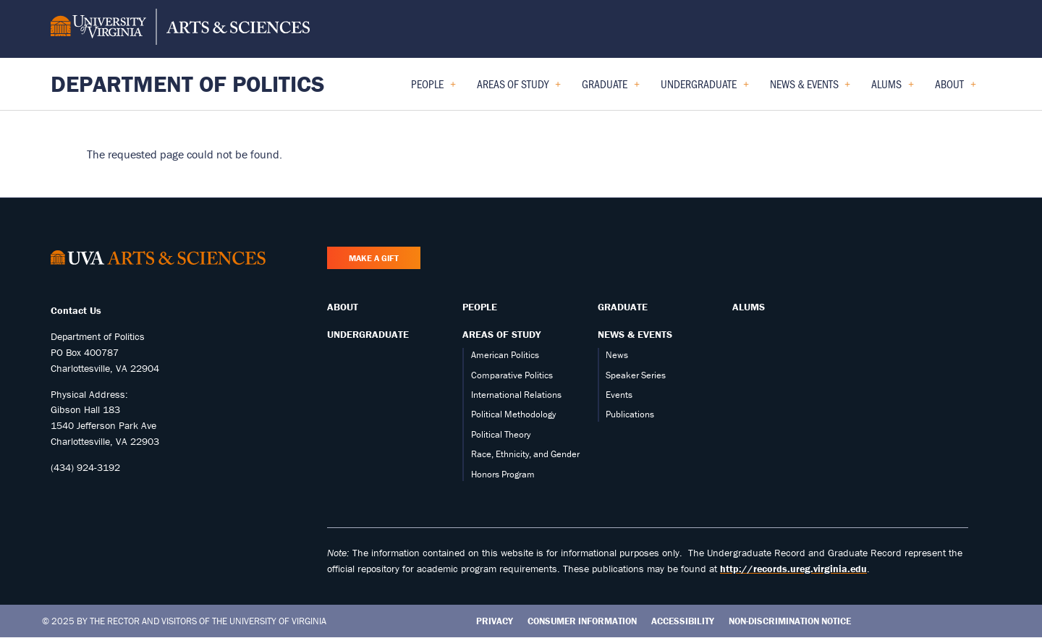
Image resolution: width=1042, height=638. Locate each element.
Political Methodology (513, 414)
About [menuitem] (955, 88)
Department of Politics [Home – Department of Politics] (188, 83)
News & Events (635, 334)
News (617, 355)
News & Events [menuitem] (810, 88)
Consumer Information (582, 621)
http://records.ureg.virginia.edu (793, 568)
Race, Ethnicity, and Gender (525, 454)
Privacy (494, 621)
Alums (748, 306)
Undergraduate (368, 334)
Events (619, 394)
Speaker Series (636, 375)
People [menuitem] (433, 88)
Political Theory (500, 434)
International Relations (516, 394)
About (342, 306)
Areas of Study (501, 334)
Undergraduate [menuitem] (705, 88)
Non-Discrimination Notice (790, 621)
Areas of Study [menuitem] (519, 88)
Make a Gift (374, 257)
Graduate (623, 306)
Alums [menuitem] (892, 88)
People (479, 306)
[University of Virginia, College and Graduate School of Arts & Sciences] (180, 29)
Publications (630, 414)
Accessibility (682, 621)
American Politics (505, 355)
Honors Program (503, 474)
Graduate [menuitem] (610, 88)
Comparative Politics (512, 375)
